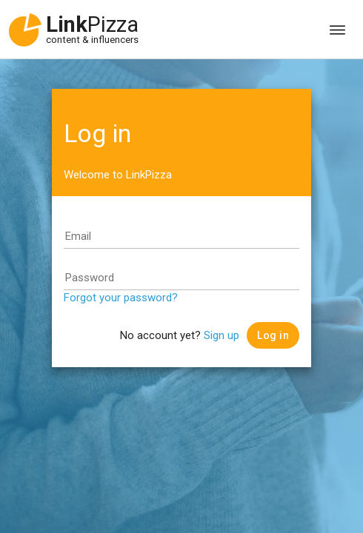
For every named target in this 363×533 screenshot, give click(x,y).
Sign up (221, 335)
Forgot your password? (121, 297)
